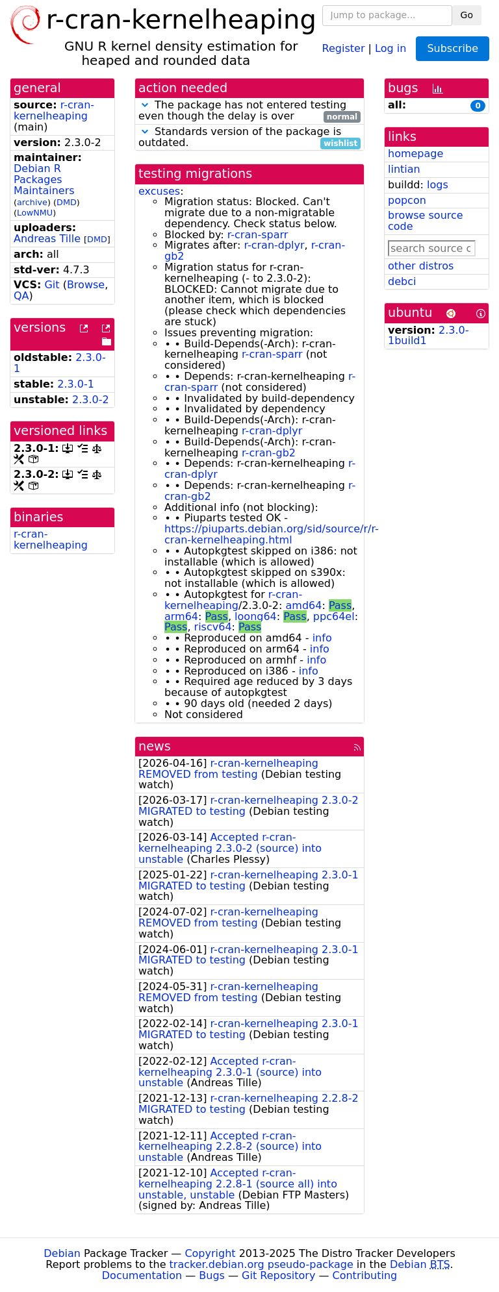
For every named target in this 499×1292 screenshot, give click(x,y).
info (322, 638)
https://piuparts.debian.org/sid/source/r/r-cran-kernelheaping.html (271, 534)
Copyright (210, 1253)
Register (343, 48)
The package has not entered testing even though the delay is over (249, 111)
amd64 (303, 605)
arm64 (181, 616)
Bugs (212, 1275)
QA (21, 296)
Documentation (142, 1275)
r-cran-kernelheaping (54, 110)
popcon (407, 200)
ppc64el (334, 616)
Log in (390, 48)
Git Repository (278, 1275)
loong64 (256, 616)
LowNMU (35, 212)
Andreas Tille (47, 238)
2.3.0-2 (90, 399)
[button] (145, 105)
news (154, 746)
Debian (62, 1253)
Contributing (365, 1275)
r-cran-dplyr (274, 245)
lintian (404, 169)
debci (402, 281)
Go (467, 15)
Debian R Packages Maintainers (44, 179)
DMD (67, 202)
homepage (415, 153)
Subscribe (452, 48)
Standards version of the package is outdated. (249, 138)
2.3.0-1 (75, 384)
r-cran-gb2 (269, 453)
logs (437, 185)
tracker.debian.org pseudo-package (261, 1264)
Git (51, 285)
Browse (86, 285)
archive (32, 202)
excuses (159, 191)
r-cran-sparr (257, 235)
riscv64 (213, 627)
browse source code (425, 220)
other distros (421, 266)
